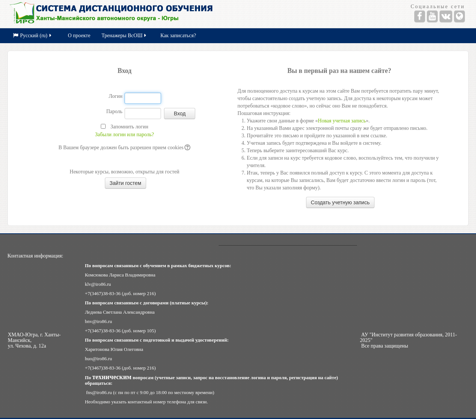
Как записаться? (178, 35)
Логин (115, 96)
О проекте (79, 35)
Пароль (114, 111)
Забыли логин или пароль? (124, 134)
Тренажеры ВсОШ (124, 35)
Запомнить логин (129, 126)
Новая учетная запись (342, 121)
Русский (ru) (32, 35)
